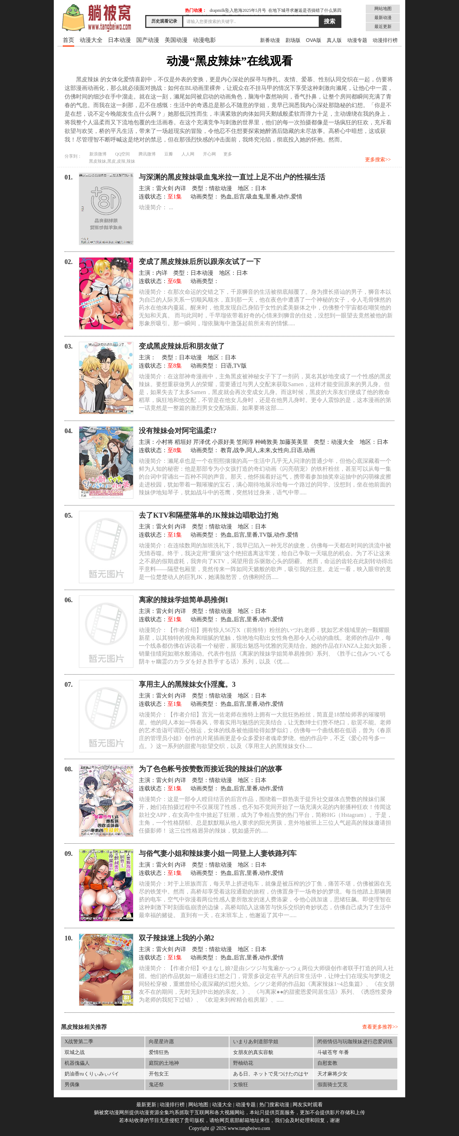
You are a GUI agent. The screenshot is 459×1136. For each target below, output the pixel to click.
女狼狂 (240, 1084)
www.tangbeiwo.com (249, 1128)
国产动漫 (147, 40)
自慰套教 (327, 1063)
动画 (309, 450)
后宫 (239, 196)
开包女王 (159, 1074)
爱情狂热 (159, 1052)
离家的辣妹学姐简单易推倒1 (183, 600)
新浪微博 (98, 154)
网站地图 (383, 8)
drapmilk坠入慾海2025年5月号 (238, 10)
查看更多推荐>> (380, 1027)
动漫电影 (204, 40)
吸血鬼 (255, 196)
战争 (239, 450)
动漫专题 (357, 40)
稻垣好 (183, 442)
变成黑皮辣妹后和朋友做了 (182, 346)
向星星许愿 (161, 1041)
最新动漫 (383, 17)
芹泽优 (201, 442)
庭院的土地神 (164, 1063)
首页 (68, 40)
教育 (226, 450)
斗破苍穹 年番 (333, 1052)
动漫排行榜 (385, 40)
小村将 (164, 442)
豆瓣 (168, 154)
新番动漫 (270, 40)
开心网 (209, 154)
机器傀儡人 (77, 1063)
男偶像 (72, 1084)
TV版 (240, 366)
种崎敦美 (266, 442)
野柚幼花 (243, 1063)
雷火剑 (164, 188)
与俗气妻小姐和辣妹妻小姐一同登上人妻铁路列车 (218, 853)
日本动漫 (119, 40)
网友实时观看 (308, 1104)
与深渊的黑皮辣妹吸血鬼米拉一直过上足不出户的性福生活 (232, 177)
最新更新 (146, 1104)
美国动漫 (176, 40)
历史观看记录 (164, 21)
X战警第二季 (79, 1041)
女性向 (280, 450)
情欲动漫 (220, 188)
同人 (252, 450)
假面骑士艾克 (332, 1084)
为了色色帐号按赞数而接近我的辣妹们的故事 (210, 769)
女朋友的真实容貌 (253, 1052)
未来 (265, 450)
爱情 (296, 196)
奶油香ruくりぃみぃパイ (92, 1074)
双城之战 (75, 1052)
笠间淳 (245, 442)
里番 (270, 196)
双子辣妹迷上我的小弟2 (176, 938)
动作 (283, 196)
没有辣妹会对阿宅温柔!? (178, 431)
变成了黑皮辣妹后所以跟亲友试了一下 (200, 261)
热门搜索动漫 (274, 1104)
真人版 (334, 40)
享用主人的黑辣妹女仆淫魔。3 (187, 684)
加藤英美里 (293, 442)
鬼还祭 (156, 1084)
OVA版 (313, 40)
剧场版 (293, 40)
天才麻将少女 (332, 1074)
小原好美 (223, 442)
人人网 (187, 154)
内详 (180, 188)
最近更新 (383, 26)
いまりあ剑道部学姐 (255, 1041)
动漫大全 (91, 40)
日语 (226, 366)
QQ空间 (122, 154)
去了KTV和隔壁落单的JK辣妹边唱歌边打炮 (208, 515)
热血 (226, 196)
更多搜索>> (378, 159)
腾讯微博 (147, 154)
